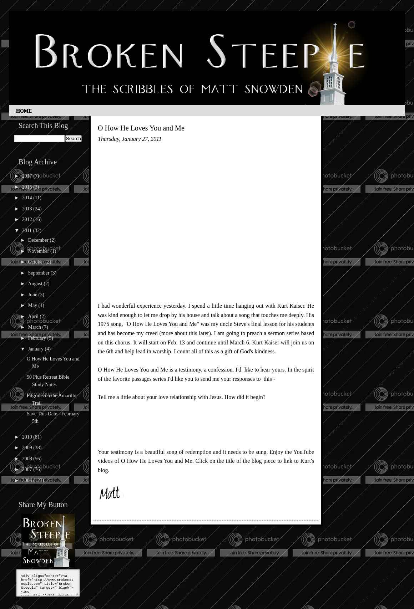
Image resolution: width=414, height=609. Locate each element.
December (39, 240)
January (36, 349)
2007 (28, 469)
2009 (28, 447)
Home (24, 111)
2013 (28, 208)
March (35, 327)
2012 (28, 219)
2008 (28, 458)
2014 (28, 197)
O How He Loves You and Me (141, 128)
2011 (27, 230)
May (33, 305)
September (39, 273)
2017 (28, 176)
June (33, 294)
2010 (28, 437)
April (34, 316)
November (39, 251)
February (37, 338)
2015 (28, 187)
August (36, 283)
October (36, 262)
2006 (28, 480)
